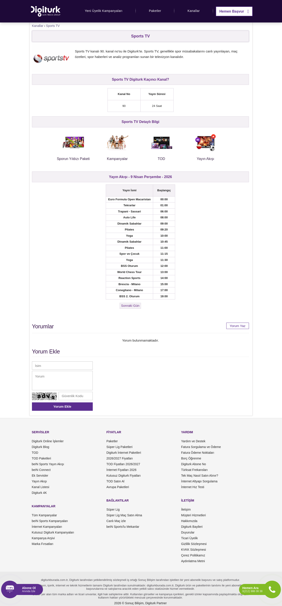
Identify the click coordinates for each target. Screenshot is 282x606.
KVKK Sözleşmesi (193, 549)
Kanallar (193, 11)
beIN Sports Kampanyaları (50, 521)
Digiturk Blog (40, 447)
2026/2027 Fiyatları (119, 458)
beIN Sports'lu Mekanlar (122, 526)
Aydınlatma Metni (193, 561)
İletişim (186, 509)
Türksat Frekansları (194, 470)
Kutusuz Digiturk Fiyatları (123, 475)
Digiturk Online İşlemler (48, 441)
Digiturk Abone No (193, 464)
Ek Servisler (40, 475)
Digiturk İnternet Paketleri (123, 452)
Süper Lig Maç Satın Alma (124, 515)
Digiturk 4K (39, 492)
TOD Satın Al (115, 481)
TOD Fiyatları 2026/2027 (123, 464)
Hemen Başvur (234, 11)
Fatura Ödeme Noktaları (197, 452)
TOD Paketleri (41, 458)
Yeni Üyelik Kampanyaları (103, 11)
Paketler (155, 11)
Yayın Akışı (39, 481)
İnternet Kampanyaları (47, 526)
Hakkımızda (189, 521)
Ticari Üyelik (189, 538)
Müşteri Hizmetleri (193, 515)
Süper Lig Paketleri (119, 447)
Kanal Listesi (40, 487)
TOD (35, 452)
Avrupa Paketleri (117, 487)
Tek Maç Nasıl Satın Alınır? (199, 475)
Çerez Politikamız (193, 555)
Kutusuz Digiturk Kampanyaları (53, 532)
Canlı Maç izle (116, 521)
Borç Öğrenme (191, 458)
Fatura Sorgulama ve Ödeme (201, 447)
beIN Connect (41, 470)
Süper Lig (113, 509)
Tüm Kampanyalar (44, 515)
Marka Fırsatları (42, 544)
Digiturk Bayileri (191, 526)
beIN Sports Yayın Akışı (48, 464)
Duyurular (188, 532)
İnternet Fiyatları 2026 (121, 470)
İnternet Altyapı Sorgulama (199, 481)
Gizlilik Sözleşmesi (194, 544)
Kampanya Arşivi (43, 538)
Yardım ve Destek (193, 441)
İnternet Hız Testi (192, 487)
